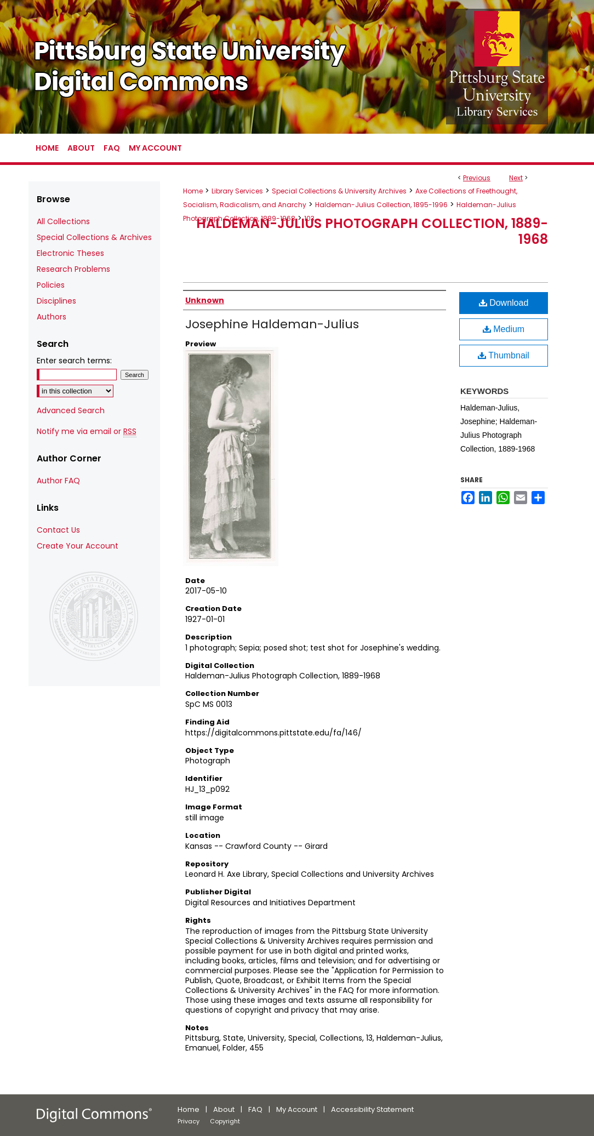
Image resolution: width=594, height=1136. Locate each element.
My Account (296, 1109)
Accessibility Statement (372, 1109)
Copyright (225, 1121)
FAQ (255, 1109)
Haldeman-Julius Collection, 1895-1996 (381, 204)
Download (504, 302)
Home (193, 191)
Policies (51, 284)
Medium (503, 329)
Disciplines (56, 300)
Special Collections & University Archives (339, 191)
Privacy (188, 1121)
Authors (51, 316)
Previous (476, 177)
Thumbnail (503, 355)
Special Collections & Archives (94, 237)
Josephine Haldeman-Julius (272, 324)
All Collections (63, 221)
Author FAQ (58, 480)
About (224, 1109)
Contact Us (58, 529)
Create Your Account (77, 545)
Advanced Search (71, 410)
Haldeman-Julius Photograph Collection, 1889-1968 (372, 231)
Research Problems (73, 269)
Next (516, 177)
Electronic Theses (70, 253)
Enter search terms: (74, 360)
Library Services (237, 191)
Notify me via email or (86, 431)
